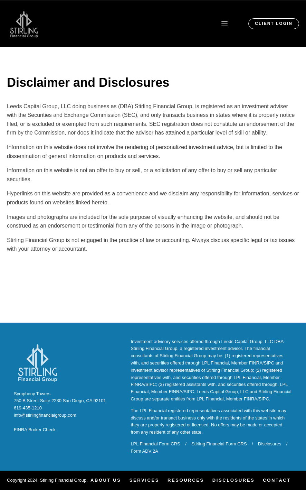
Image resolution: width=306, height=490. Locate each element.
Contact (277, 480)
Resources (186, 480)
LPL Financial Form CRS (155, 443)
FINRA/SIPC (261, 363)
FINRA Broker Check (35, 429)
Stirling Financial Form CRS (219, 443)
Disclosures (269, 443)
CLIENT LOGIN (274, 23)
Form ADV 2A (144, 451)
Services (144, 480)
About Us (105, 480)
